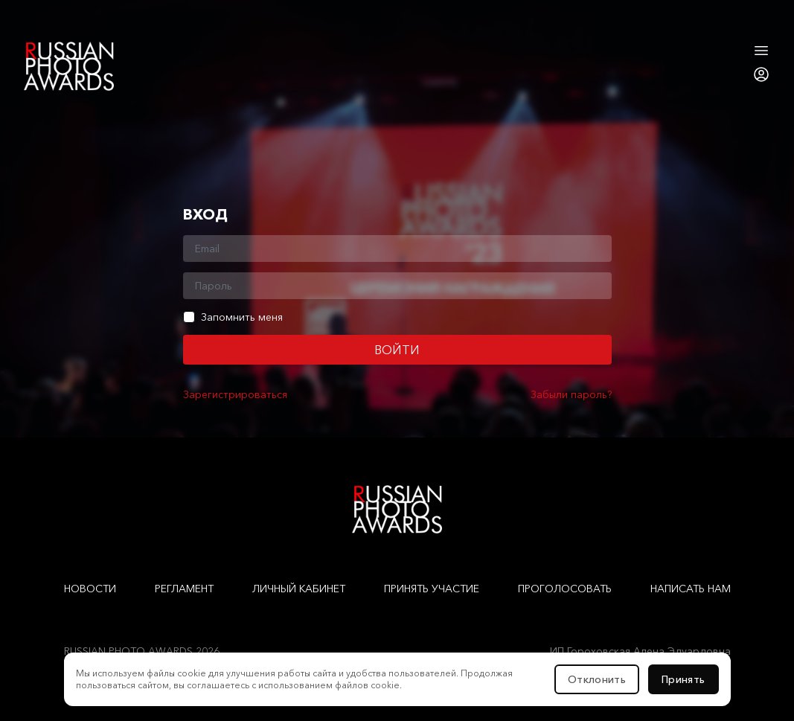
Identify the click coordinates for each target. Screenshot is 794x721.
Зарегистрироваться (235, 394)
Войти (397, 349)
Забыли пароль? (571, 394)
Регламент (184, 588)
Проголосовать (565, 588)
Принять (683, 679)
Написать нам (690, 588)
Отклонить (597, 679)
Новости (90, 588)
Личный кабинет (298, 588)
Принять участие (431, 588)
